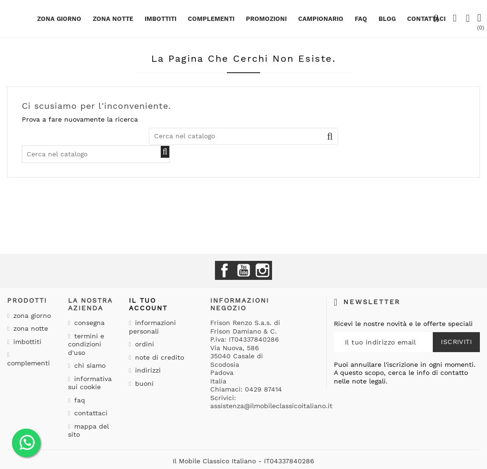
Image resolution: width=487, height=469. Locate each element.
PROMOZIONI (266, 18)
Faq (361, 18)
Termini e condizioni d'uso (86, 344)
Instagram (262, 270)
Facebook (224, 270)
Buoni (143, 383)
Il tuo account (148, 304)
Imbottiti (160, 18)
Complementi (211, 18)
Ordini (143, 344)
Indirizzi (147, 370)
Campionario (320, 18)
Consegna (88, 322)
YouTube (243, 270)
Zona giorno (59, 18)
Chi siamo (89, 365)
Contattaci (89, 413)
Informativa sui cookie (90, 383)
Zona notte (113, 18)
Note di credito (158, 357)
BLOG (387, 18)
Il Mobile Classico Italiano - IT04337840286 (243, 461)
